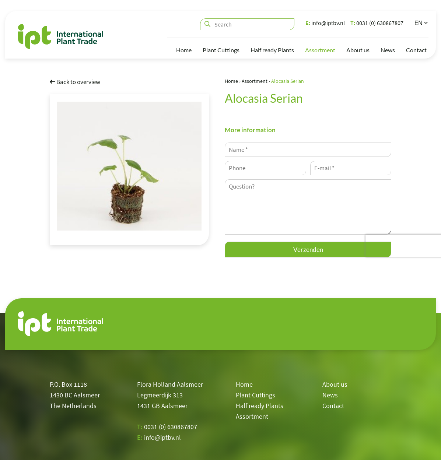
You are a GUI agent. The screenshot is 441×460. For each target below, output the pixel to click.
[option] (129, 165)
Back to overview (75, 81)
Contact (416, 49)
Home (184, 49)
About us (358, 49)
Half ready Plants (272, 49)
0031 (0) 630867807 (376, 23)
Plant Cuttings (221, 49)
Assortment (320, 49)
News (388, 49)
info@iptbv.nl (325, 23)
